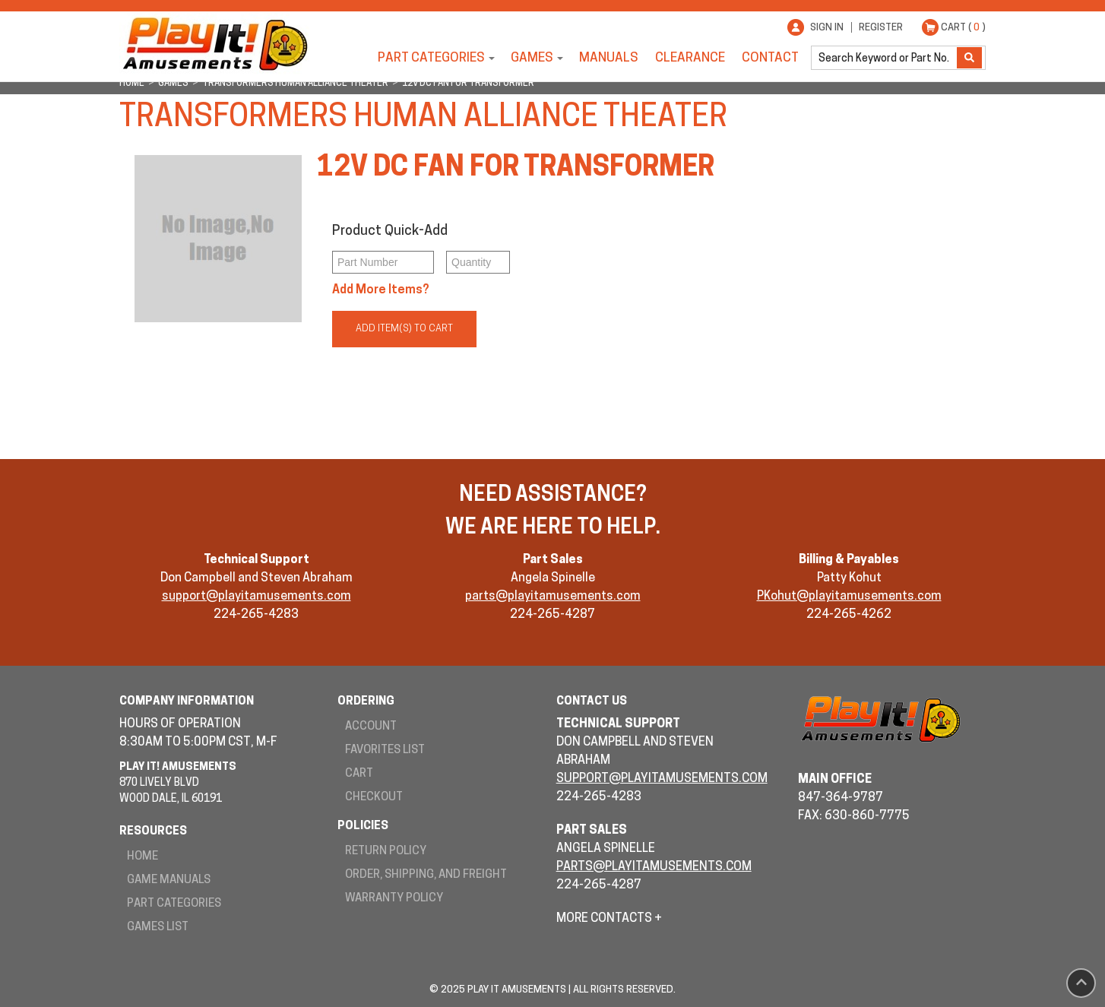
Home (142, 857)
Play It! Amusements (214, 43)
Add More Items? (380, 290)
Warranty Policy (394, 898)
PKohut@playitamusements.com (849, 597)
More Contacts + (609, 919)
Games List (157, 927)
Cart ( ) (963, 28)
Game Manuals (169, 880)
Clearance (690, 58)
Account (371, 727)
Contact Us (591, 702)
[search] (885, 57)
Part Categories (431, 58)
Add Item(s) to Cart (404, 329)
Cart (359, 774)
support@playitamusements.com (256, 597)
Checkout (374, 797)
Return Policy (385, 851)
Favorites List (385, 750)
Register (881, 28)
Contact (770, 58)
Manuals (608, 58)
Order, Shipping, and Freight (426, 875)
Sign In (827, 28)
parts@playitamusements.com (553, 597)
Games (532, 58)
